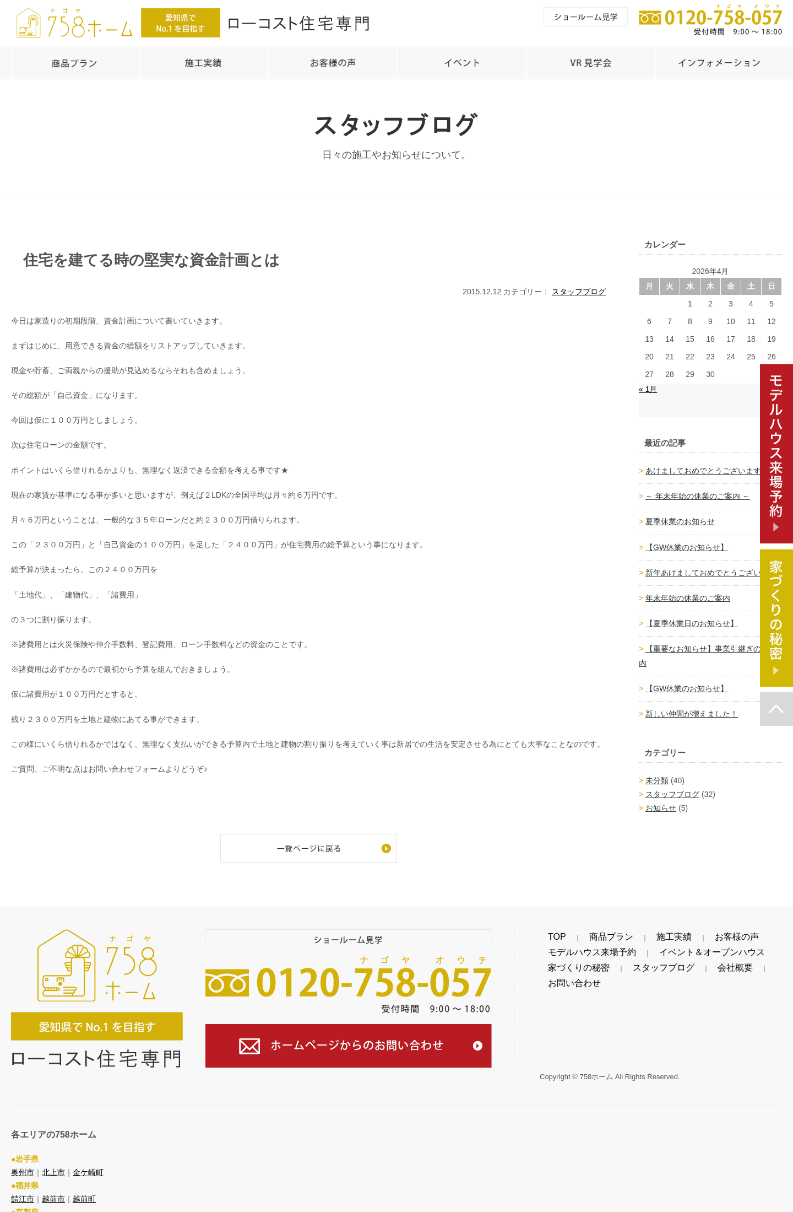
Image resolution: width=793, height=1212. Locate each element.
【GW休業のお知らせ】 (686, 541)
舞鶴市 (92, 1204)
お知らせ (660, 802)
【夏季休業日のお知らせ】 (691, 617)
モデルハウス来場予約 (578, 946)
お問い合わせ (721, 962)
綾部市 (22, 1204)
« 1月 (648, 383)
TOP (548, 931)
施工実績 (622, 931)
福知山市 (57, 1204)
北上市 (53, 1152)
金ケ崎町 (88, 1152)
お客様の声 (664, 931)
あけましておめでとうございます (703, 465)
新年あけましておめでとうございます (710, 567)
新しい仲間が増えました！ (691, 708)
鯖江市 (22, 1179)
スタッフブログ (579, 286)
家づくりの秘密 (567, 962)
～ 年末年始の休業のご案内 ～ (697, 490)
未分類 (657, 775)
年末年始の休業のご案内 (687, 592)
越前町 (84, 1179)
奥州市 (22, 1152)
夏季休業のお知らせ (680, 515)
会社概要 (676, 962)
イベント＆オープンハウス (669, 946)
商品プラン (581, 931)
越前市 (53, 1179)
